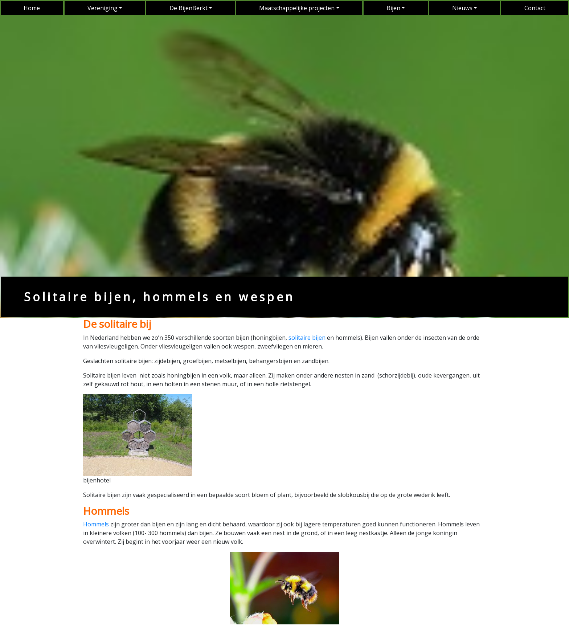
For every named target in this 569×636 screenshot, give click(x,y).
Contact (534, 8)
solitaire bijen (307, 338)
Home (32, 8)
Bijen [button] (393, 8)
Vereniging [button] (102, 8)
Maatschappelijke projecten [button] (297, 8)
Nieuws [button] (462, 8)
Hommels (96, 524)
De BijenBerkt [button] (188, 8)
